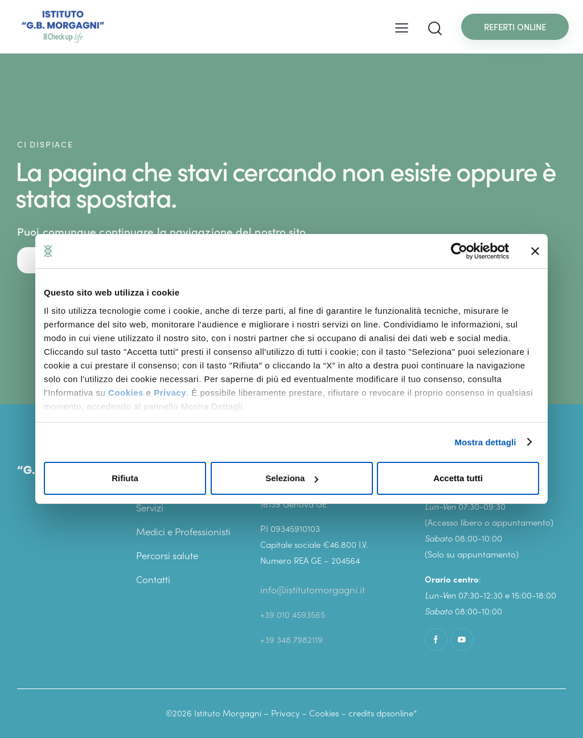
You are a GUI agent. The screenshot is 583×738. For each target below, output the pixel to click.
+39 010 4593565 (292, 614)
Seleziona (291, 478)
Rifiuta (125, 478)
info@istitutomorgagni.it (312, 589)
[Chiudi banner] (535, 251)
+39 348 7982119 (291, 639)
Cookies (125, 392)
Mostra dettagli (485, 442)
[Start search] (435, 29)
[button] (401, 27)
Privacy (170, 392)
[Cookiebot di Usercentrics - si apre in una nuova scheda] (459, 251)
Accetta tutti (458, 478)
